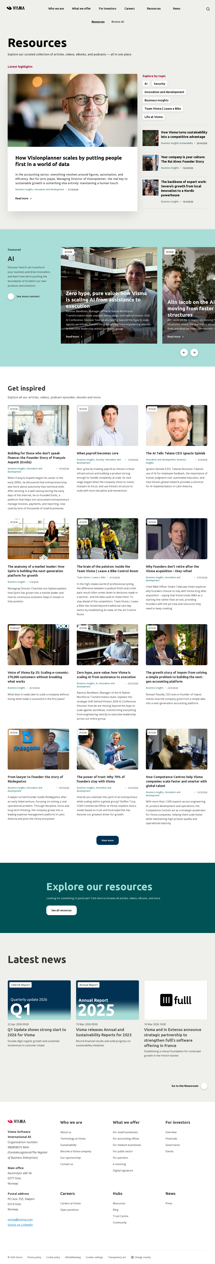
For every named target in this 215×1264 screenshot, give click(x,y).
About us (65, 1132)
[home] (16, 8)
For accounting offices (126, 1138)
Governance (173, 1145)
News (176, 8)
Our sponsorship (70, 1157)
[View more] (107, 840)
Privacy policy (34, 1257)
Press (169, 1203)
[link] (56, 8)
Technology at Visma (72, 1138)
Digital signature (123, 1170)
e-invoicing (119, 1164)
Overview (171, 1132)
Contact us (66, 1164)
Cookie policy (53, 1257)
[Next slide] (194, 352)
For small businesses (125, 1132)
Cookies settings (94, 1257)
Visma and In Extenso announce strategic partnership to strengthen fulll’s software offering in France (172, 1037)
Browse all (118, 21)
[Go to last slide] (184, 352)
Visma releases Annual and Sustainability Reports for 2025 (104, 1032)
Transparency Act (117, 1257)
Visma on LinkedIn (20, 1225)
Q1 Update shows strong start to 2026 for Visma (37, 1032)
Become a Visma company (75, 1151)
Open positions (69, 1209)
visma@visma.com (20, 1219)
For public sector (123, 1151)
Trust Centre (120, 1216)
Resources (154, 8)
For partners (120, 1157)
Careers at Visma (70, 1203)
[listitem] (109, 295)
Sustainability (68, 1145)
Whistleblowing (73, 1257)
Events (170, 1151)
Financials (171, 1138)
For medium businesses (127, 1145)
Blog (115, 1209)
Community (120, 1222)
